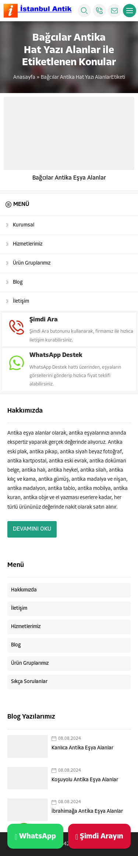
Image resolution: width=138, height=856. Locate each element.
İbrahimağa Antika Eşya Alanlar (87, 811)
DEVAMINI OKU (32, 529)
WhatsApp (35, 836)
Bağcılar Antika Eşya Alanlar (69, 178)
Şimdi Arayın (99, 836)
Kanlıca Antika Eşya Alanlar (82, 748)
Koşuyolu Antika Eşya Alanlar (85, 780)
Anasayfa (24, 77)
